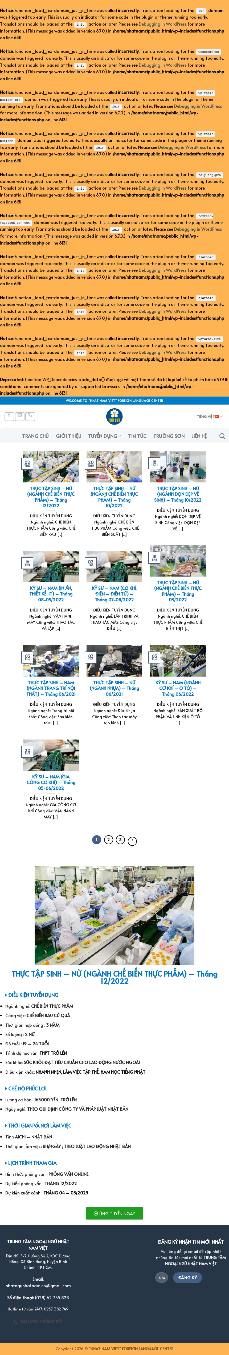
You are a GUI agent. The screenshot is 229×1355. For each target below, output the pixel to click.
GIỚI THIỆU (68, 435)
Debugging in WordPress (162, 24)
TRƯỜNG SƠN (169, 435)
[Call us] (30, 415)
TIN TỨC (137, 435)
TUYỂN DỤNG (104, 435)
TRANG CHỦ (35, 435)
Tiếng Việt (209, 415)
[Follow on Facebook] (9, 415)
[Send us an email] (19, 415)
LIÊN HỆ (199, 435)
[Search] (222, 435)
